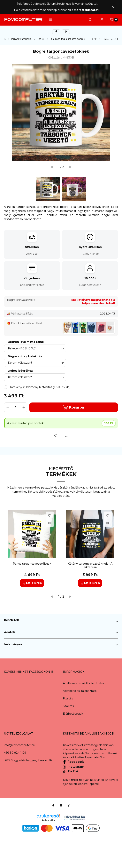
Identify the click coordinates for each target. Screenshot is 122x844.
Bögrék (41, 39)
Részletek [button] (11, 620)
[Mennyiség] (15, 407)
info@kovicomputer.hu (19, 745)
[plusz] (23, 407)
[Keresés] (90, 20)
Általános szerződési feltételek (83, 683)
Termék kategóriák (21, 39)
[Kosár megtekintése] (114, 20)
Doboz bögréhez (20, 370)
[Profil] (102, 20)
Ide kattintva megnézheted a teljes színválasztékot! (93, 301)
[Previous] (6, 189)
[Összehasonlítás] (66, 435)
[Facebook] (53, 805)
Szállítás (68, 706)
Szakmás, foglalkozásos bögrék (67, 39)
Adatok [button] (9, 632)
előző (96, 39)
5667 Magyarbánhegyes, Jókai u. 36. (28, 760)
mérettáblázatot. (87, 10)
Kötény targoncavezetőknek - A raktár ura (90, 565)
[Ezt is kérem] (32, 583)
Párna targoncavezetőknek (32, 563)
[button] (51, 20)
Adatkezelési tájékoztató (80, 691)
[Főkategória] (5, 39)
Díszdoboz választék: (26, 323)
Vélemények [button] (13, 644)
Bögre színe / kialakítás (25, 356)
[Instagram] (61, 805)
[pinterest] (66, 31)
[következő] (70, 167)
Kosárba (73, 407)
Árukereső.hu (48, 820)
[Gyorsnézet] (50, 523)
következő (111, 39)
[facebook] (56, 31)
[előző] (52, 167)
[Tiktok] (69, 805)
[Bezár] (112, 7)
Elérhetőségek (73, 713)
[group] (61, 548)
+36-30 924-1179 (15, 752)
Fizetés (68, 698)
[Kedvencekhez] (55, 435)
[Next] (116, 189)
